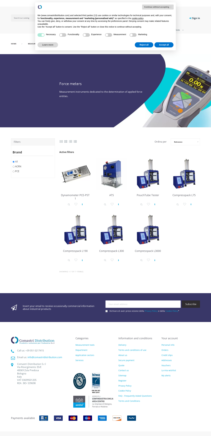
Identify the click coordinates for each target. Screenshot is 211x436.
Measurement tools (85, 345)
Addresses (166, 360)
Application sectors (84, 355)
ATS (111, 195)
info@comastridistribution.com (45, 357)
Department (81, 350)
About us (122, 355)
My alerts (166, 375)
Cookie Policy (171, 311)
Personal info (167, 345)
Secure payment (126, 360)
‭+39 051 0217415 (34, 350)
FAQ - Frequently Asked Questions (135, 395)
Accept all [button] (164, 45)
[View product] (82, 204)
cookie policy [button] (137, 18)
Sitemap (122, 375)
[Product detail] (69, 204)
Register (122, 380)
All (16, 161)
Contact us (123, 370)
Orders (164, 350)
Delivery (122, 345)
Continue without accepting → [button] (158, 7)
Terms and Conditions (129, 401)
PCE (17, 171)
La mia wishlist (168, 370)
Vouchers (166, 365)
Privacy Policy (151, 311)
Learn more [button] (47, 45)
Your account (169, 338)
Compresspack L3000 (148, 251)
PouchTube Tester (148, 195)
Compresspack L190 (75, 251)
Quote (121, 365)
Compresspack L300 (111, 251)
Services (79, 360)
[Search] (25, 18)
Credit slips (167, 355)
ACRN (18, 166)
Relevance (178, 142)
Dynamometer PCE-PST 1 (75, 196)
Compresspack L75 (184, 195)
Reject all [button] (143, 45)
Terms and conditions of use (132, 350)
